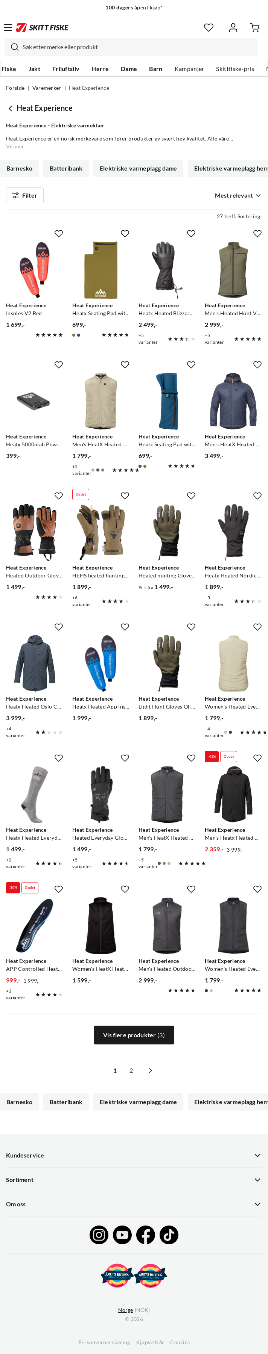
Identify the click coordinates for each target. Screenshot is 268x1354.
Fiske (9, 68)
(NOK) (134, 1310)
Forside (15, 88)
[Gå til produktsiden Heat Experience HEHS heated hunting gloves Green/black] (100, 532)
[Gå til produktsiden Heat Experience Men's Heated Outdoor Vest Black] (167, 925)
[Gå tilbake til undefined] (11, 108)
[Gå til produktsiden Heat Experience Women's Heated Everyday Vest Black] (233, 925)
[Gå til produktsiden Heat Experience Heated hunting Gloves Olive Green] (167, 532)
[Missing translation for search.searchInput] (12, 47)
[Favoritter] (209, 27)
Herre (100, 68)
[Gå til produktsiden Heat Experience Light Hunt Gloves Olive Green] (167, 663)
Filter (24, 195)
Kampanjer (189, 68)
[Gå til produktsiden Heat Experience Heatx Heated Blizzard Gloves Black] (167, 270)
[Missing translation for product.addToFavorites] (59, 233)
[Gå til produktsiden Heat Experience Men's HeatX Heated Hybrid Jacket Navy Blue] (233, 401)
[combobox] (131, 47)
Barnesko (19, 168)
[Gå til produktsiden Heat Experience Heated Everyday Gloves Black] (100, 794)
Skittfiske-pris (235, 68)
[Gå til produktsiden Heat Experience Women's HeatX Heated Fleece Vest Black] (100, 925)
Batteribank (66, 168)
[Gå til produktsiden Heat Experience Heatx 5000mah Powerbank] (34, 401)
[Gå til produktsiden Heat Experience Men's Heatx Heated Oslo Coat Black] (233, 794)
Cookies (180, 1342)
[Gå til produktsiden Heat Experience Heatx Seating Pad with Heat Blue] (167, 401)
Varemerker (46, 88)
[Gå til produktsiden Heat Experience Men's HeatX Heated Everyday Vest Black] (167, 794)
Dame (129, 68)
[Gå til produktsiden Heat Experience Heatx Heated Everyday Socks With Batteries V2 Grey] (34, 794)
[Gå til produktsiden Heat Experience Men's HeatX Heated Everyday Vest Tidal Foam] (100, 401)
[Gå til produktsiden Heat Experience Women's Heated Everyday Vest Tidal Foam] (233, 663)
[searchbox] (138, 47)
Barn (155, 68)
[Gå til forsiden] (42, 27)
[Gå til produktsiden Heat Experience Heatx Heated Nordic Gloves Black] (233, 532)
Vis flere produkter (134, 1035)
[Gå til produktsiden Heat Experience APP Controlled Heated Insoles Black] (34, 925)
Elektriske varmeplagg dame (138, 168)
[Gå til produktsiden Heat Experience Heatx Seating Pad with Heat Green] (100, 270)
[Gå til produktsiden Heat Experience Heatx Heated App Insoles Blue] (100, 663)
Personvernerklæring (104, 1342)
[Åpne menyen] (8, 27)
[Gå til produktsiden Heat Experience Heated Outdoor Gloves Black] (34, 532)
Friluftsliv (66, 68)
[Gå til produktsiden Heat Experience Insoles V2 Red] (34, 270)
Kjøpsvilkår (150, 1342)
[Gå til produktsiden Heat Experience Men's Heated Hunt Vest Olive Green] (233, 270)
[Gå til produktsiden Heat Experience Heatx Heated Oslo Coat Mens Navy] (34, 663)
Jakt (34, 68)
